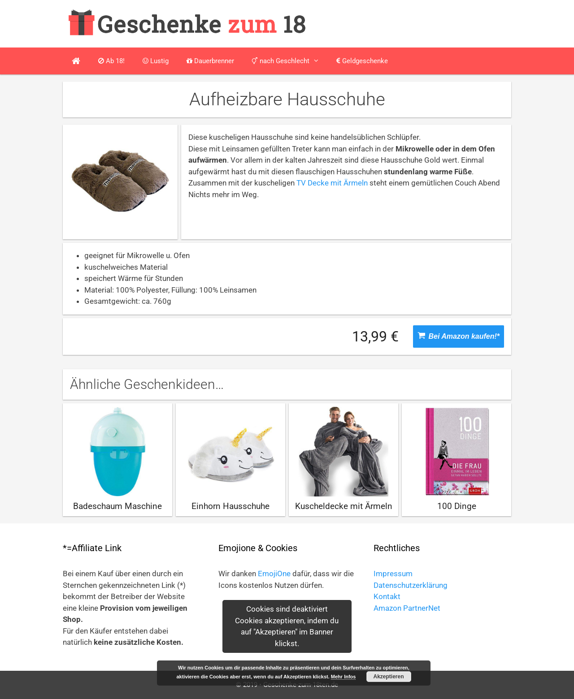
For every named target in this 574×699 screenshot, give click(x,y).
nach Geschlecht (289, 60)
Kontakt (387, 596)
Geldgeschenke (362, 61)
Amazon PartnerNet (407, 608)
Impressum (393, 573)
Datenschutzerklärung (411, 585)
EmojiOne (274, 573)
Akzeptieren (389, 676)
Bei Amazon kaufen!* (458, 336)
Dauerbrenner (210, 61)
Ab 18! (111, 61)
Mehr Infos (343, 676)
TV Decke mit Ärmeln (332, 182)
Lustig (156, 61)
